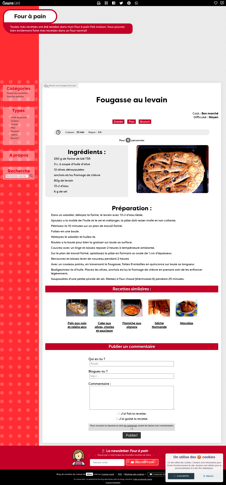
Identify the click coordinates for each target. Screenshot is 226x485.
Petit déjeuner (19, 117)
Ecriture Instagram (113, 483)
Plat (13, 127)
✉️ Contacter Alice (159, 474)
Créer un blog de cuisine (142, 479)
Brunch (15, 138)
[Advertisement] (113, 57)
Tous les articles (15, 96)
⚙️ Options (208, 476)
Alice (89, 474)
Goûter (15, 120)
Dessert (15, 131)
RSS (120, 474)
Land (107, 474)
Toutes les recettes (17, 93)
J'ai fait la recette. (132, 413)
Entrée (14, 124)
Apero (14, 134)
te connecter (130, 425)
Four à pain (30, 16)
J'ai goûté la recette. (132, 419)
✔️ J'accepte (181, 476)
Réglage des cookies (134, 474)
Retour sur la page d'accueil (62, 85)
